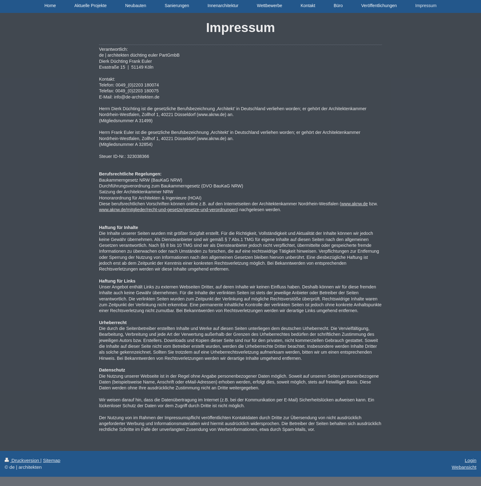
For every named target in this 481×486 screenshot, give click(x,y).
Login (470, 460)
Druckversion (22, 460)
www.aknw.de (354, 203)
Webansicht (464, 467)
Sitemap (51, 460)
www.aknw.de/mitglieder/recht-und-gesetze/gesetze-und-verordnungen (168, 209)
